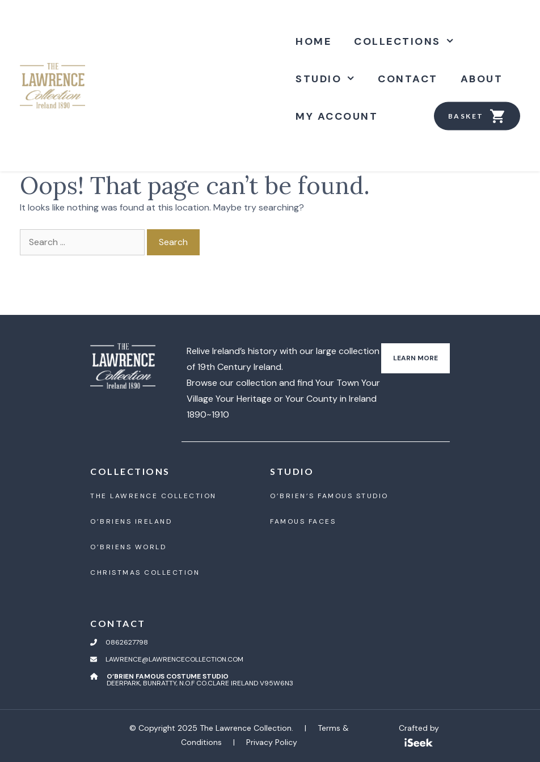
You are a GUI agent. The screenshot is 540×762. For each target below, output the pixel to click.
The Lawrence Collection (153, 495)
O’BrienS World (128, 546)
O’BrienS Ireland (131, 521)
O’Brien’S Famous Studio (329, 495)
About (482, 79)
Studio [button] (331, 78)
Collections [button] (410, 41)
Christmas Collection (145, 572)
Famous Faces (303, 521)
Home (313, 41)
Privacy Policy (271, 742)
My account (337, 116)
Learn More (415, 358)
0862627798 (127, 642)
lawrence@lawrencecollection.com (174, 659)
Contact (408, 79)
